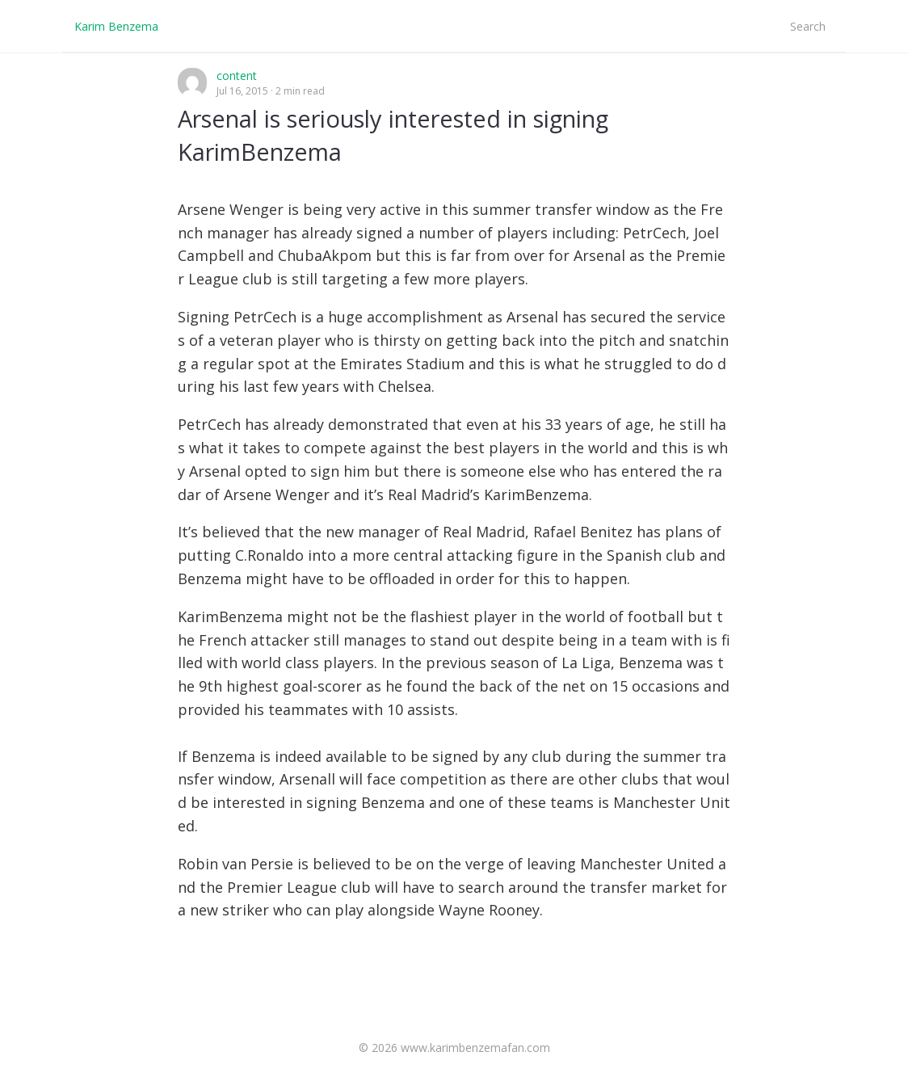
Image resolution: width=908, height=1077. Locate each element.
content (236, 75)
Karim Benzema (116, 26)
